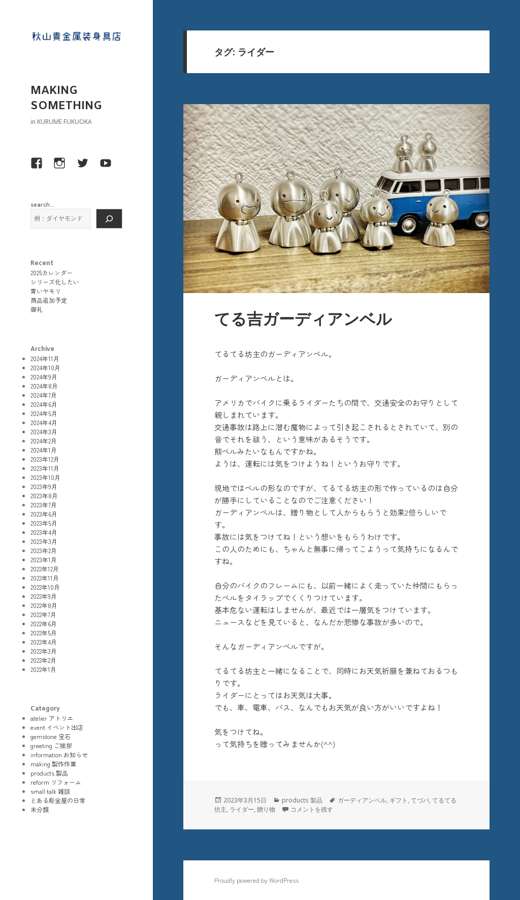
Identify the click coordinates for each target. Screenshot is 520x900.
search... (42, 204)
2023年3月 (43, 541)
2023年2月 (43, 550)
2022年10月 (45, 587)
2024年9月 (43, 376)
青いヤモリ (45, 290)
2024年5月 (43, 413)
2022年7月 (43, 614)
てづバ (420, 800)
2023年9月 (43, 486)
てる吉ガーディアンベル (303, 320)
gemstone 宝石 (50, 736)
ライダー (242, 809)
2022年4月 (43, 641)
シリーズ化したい (54, 281)
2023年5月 (43, 523)
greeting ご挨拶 (51, 745)
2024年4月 (43, 422)
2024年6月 (43, 404)
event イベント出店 (56, 727)
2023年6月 (43, 513)
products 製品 (49, 772)
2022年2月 (43, 660)
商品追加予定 (48, 300)
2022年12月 (44, 568)
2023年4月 (43, 532)
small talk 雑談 (50, 791)
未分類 (39, 809)
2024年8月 (44, 385)
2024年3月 (43, 431)
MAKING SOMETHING (66, 99)
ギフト (398, 800)
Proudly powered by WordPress (256, 880)
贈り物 (266, 809)
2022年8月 (43, 605)
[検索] (109, 219)
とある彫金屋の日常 (57, 800)
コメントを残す (311, 809)
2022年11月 (44, 577)
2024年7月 (43, 395)
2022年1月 (43, 669)
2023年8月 (44, 495)
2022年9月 (43, 596)
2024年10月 (45, 367)
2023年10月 (45, 477)
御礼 (36, 309)
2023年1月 (43, 559)
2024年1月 (43, 449)
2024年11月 (44, 358)
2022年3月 (43, 651)
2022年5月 (43, 632)
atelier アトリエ (51, 718)
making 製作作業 (53, 763)
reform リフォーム (55, 782)
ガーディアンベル (362, 800)
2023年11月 (44, 468)
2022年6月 (43, 623)
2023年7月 (43, 504)
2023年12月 (44, 459)
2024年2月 (43, 440)
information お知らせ (59, 754)
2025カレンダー (51, 272)
